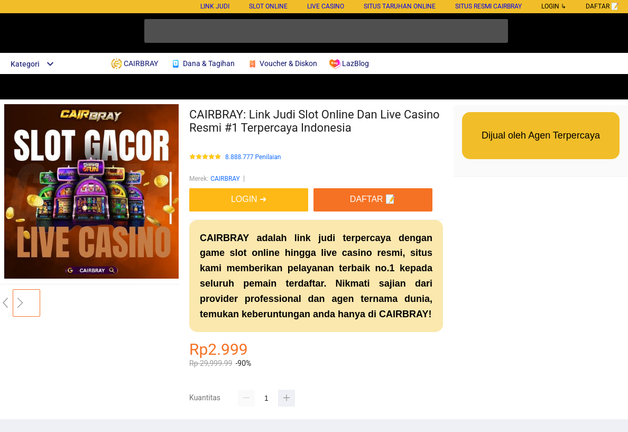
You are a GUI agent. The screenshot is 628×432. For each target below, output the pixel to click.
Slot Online (268, 6)
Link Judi (214, 6)
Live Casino (325, 6)
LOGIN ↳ (553, 6)
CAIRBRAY (225, 178)
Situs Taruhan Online (400, 6)
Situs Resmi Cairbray (488, 6)
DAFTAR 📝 (602, 6)
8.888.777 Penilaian (253, 157)
